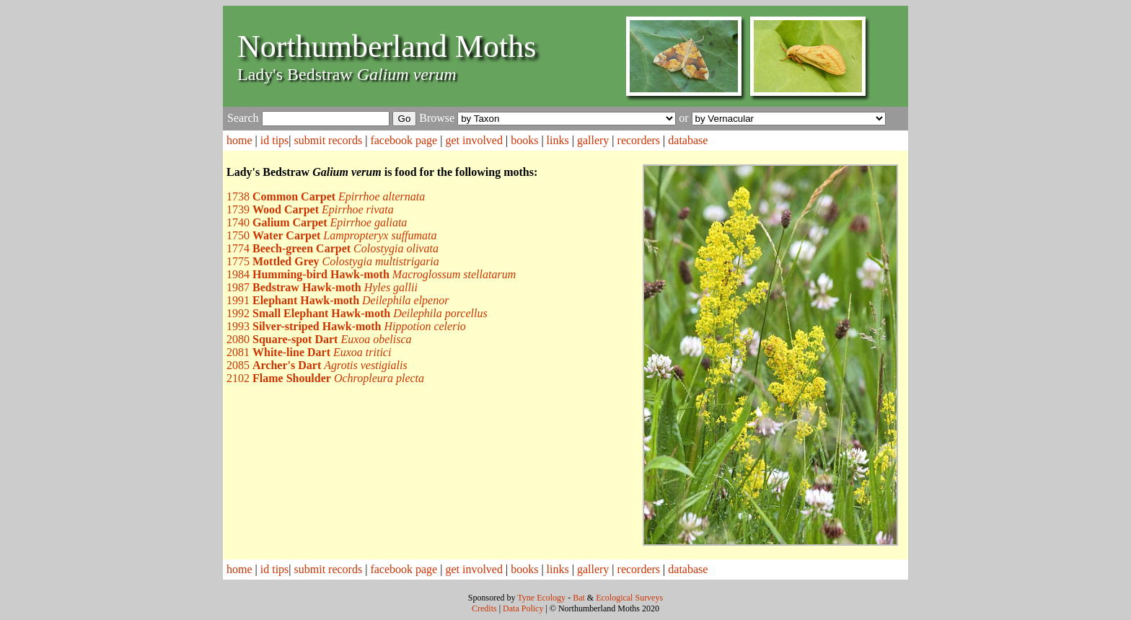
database (688, 140)
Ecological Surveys (629, 598)
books (524, 140)
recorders (639, 140)
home (239, 140)
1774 (332, 248)
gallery (593, 140)
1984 (371, 274)
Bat (579, 598)
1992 (357, 313)
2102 (325, 378)
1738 (325, 196)
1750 (331, 235)
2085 (317, 365)
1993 (346, 326)
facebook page (403, 140)
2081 (308, 352)
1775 (332, 261)
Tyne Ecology (541, 598)
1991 (337, 300)
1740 (316, 222)
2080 (319, 339)
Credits (484, 608)
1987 (322, 287)
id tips (274, 140)
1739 (310, 209)
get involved (474, 140)
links (558, 140)
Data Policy (523, 608)
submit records (328, 140)
